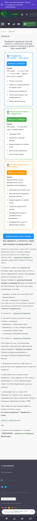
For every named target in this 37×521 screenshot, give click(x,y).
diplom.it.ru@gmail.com (10, 480)
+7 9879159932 (7, 466)
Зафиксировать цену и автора (18, 236)
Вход (33, 14)
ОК (32, 512)
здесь (17, 409)
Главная (3, 31)
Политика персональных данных (11, 503)
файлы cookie (18, 511)
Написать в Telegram (16, 63)
